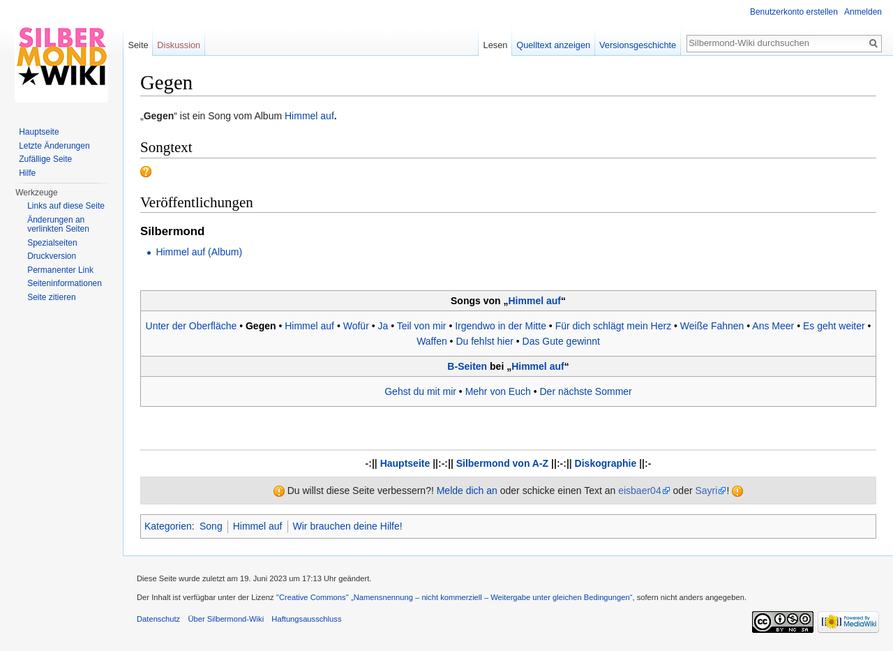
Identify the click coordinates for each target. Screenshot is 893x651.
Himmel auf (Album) (199, 251)
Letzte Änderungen (54, 146)
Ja (382, 325)
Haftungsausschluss (306, 619)
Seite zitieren (51, 297)
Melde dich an (467, 490)
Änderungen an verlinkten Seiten (58, 224)
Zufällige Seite (45, 159)
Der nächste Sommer (585, 391)
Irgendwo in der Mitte (500, 325)
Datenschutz (158, 619)
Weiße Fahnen (712, 325)
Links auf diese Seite (66, 206)
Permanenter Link (60, 270)
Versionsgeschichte (637, 45)
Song (211, 526)
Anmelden (863, 12)
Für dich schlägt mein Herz (613, 325)
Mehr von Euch (498, 391)
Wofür (356, 325)
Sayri (706, 490)
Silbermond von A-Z (502, 463)
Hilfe (27, 173)
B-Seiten (467, 366)
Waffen (432, 341)
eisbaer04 (639, 490)
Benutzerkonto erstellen (794, 12)
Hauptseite (405, 463)
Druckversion (51, 256)
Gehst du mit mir (420, 391)
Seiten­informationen (64, 283)
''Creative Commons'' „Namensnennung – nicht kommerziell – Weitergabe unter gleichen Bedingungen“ (454, 597)
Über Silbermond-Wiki (226, 619)
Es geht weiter (834, 325)
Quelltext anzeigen (553, 45)
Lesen (495, 45)
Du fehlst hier (484, 341)
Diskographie (606, 463)
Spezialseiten (52, 243)
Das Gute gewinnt (561, 341)
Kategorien (168, 526)
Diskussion (178, 45)
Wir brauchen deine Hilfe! (348, 526)
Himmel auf (309, 115)
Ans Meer (773, 325)
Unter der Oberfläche (191, 325)
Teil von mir (421, 325)
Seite (138, 45)
